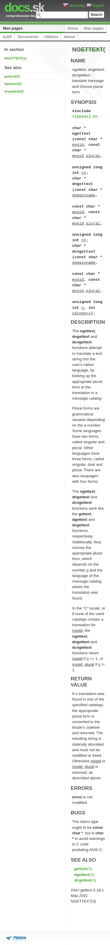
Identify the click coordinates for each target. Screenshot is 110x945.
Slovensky (74, 6)
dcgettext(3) (13, 91)
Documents (28, 37)
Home (72, 28)
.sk (24, 7)
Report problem (91, 50)
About (69, 37)
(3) (83, 869)
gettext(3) (12, 76)
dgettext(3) (13, 83)
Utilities (51, 37)
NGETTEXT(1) (15, 58)
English (95, 6)
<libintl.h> (85, 116)
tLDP (7, 37)
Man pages (13, 28)
